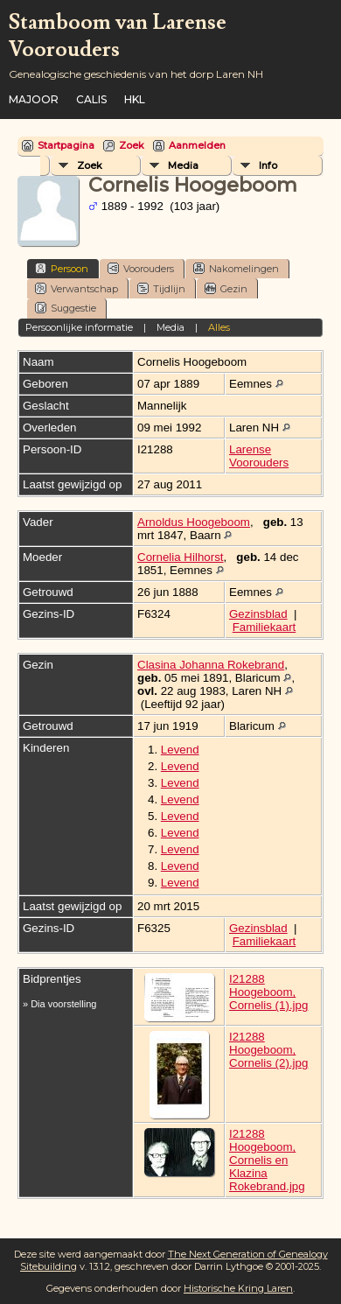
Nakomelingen (236, 268)
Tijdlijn (161, 288)
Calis (91, 99)
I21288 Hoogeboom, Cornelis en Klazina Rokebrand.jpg (267, 1160)
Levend (180, 749)
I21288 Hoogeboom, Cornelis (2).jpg (268, 1049)
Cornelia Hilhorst (180, 557)
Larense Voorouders (259, 456)
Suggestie (65, 307)
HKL (134, 99)
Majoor (34, 99)
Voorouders (141, 268)
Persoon (61, 268)
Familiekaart (264, 627)
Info (268, 165)
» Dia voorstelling (59, 1004)
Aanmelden (197, 145)
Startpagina (66, 145)
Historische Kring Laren (238, 1288)
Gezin (226, 288)
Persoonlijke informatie (79, 327)
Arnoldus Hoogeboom (193, 522)
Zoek (131, 145)
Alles (219, 327)
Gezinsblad (258, 613)
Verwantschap (76, 288)
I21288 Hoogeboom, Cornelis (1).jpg (268, 992)
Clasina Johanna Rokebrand (210, 664)
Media (183, 165)
